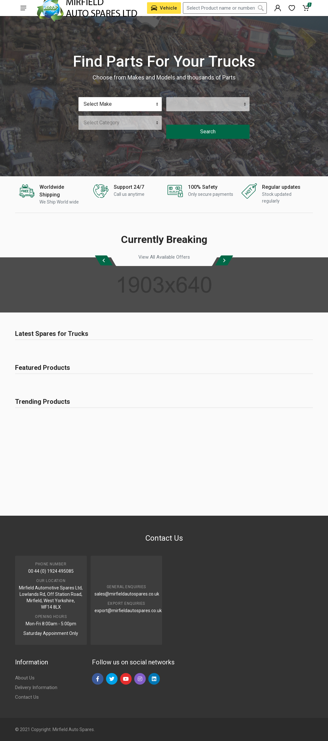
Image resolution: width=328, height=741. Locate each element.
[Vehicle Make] (120, 104)
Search (208, 132)
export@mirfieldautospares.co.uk (128, 610)
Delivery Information (36, 687)
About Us (25, 678)
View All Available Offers (164, 257)
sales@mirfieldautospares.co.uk (126, 593)
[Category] (120, 123)
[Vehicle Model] (208, 104)
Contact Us (27, 697)
